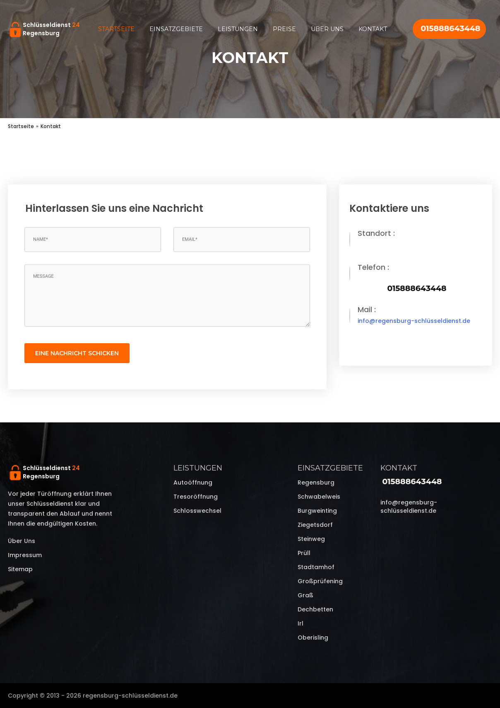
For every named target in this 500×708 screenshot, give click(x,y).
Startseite (116, 29)
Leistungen (238, 29)
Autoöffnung (192, 482)
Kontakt (372, 29)
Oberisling (313, 637)
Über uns (327, 29)
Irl (300, 623)
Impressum (25, 555)
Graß (305, 595)
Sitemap (20, 569)
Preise (284, 29)
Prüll (304, 553)
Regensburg (316, 482)
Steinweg (311, 539)
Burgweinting (317, 511)
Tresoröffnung (195, 496)
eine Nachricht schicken (77, 353)
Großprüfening (320, 581)
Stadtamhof (316, 567)
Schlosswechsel (197, 511)
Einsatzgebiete (176, 29)
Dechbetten (315, 609)
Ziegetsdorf (315, 525)
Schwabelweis (319, 496)
